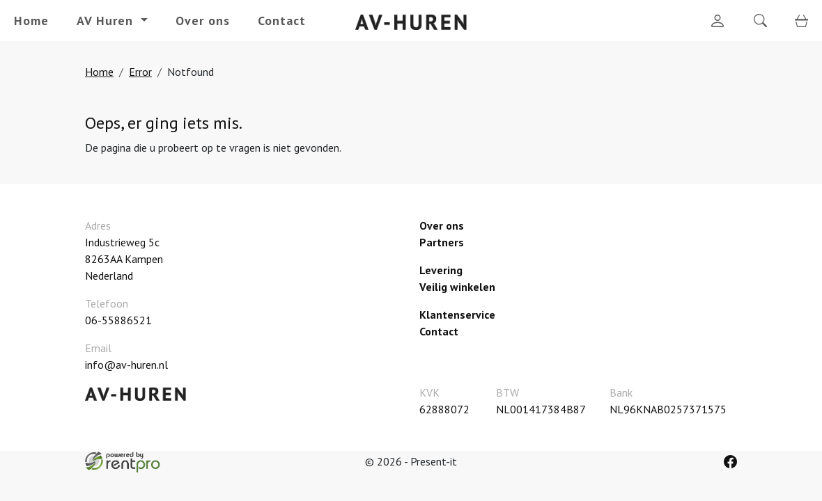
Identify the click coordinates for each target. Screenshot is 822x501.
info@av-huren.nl (126, 365)
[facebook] (730, 461)
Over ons (203, 21)
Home (31, 21)
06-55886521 (118, 320)
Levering (441, 270)
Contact (282, 21)
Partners (441, 242)
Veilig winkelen (457, 287)
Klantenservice (457, 314)
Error (140, 72)
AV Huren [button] (107, 21)
